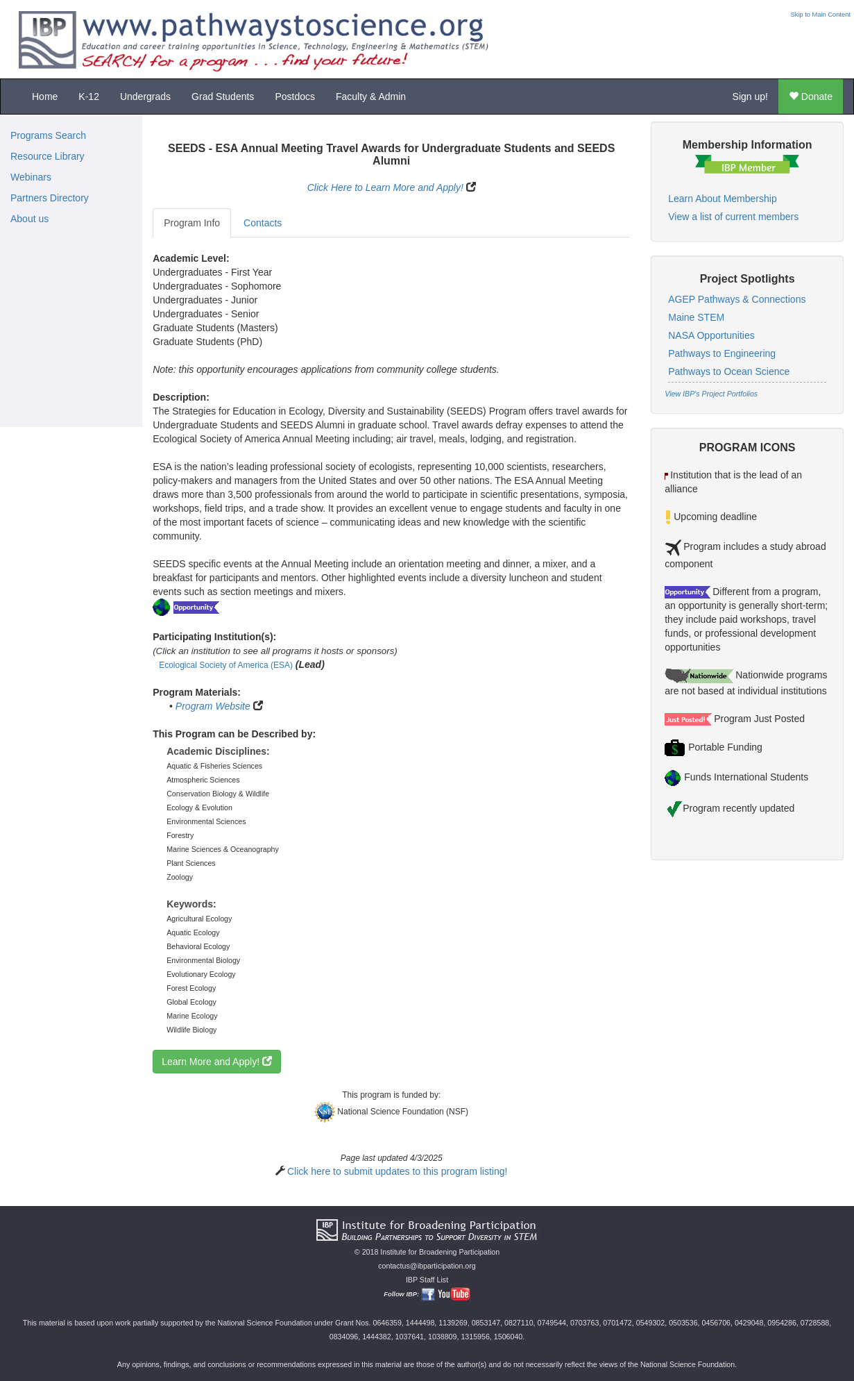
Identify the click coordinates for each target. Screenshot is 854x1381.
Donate (810, 96)
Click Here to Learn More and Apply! (385, 187)
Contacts (263, 222)
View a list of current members (733, 216)
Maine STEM (696, 317)
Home (45, 96)
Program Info (192, 222)
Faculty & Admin (371, 96)
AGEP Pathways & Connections (736, 299)
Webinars (30, 177)
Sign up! (750, 96)
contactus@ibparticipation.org (427, 1266)
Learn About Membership (722, 198)
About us (29, 218)
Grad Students (222, 96)
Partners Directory (49, 197)
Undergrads (145, 96)
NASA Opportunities (711, 335)
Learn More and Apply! (217, 1061)
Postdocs (295, 96)
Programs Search (48, 135)
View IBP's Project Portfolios (711, 394)
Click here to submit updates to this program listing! (397, 1171)
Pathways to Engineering (722, 353)
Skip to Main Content (820, 14)
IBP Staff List (427, 1279)
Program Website (213, 706)
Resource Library (47, 156)
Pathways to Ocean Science (728, 371)
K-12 (88, 96)
